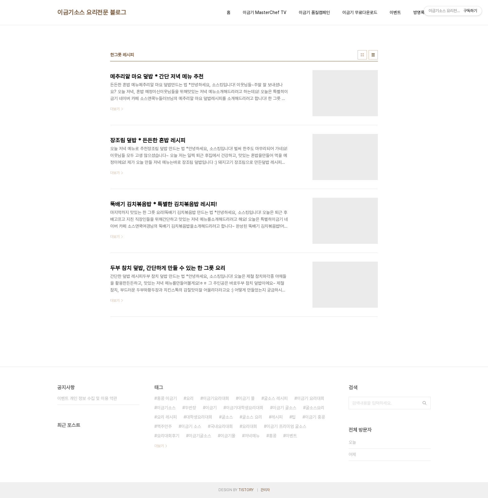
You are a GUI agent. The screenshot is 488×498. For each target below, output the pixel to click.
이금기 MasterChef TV (264, 12)
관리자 (265, 490)
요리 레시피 (167, 417)
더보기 (159, 446)
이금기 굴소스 (284, 407)
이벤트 (395, 12)
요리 (190, 398)
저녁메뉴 (252, 435)
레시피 (277, 417)
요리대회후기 (168, 435)
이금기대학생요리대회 (244, 407)
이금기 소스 (191, 426)
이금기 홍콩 (315, 417)
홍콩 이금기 (167, 398)
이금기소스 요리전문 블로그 (91, 12)
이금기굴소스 (200, 435)
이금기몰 (227, 435)
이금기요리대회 (216, 398)
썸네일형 (362, 54)
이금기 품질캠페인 (314, 12)
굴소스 (227, 417)
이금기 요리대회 (310, 398)
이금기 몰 (246, 398)
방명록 (419, 12)
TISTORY (246, 490)
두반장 (190, 407)
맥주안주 (164, 426)
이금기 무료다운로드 (359, 12)
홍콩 (272, 435)
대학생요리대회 (199, 417)
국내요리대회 (221, 426)
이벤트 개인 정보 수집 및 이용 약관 (87, 398)
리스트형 (373, 54)
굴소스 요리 (252, 417)
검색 (424, 403)
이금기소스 (166, 407)
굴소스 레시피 (276, 398)
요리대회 (249, 426)
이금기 (211, 407)
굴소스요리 (315, 407)
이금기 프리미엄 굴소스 (286, 426)
